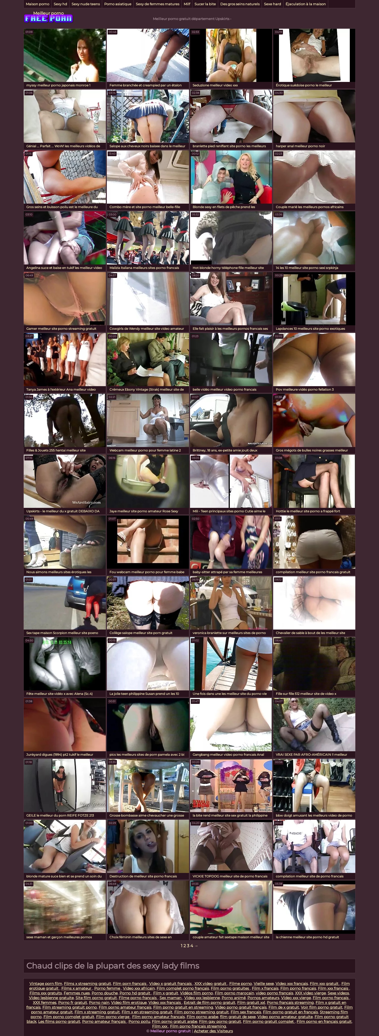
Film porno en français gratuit (324, 1021)
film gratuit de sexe (238, 1016)
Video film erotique (129, 1002)
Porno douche (105, 993)
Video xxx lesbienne (202, 997)
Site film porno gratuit (96, 997)
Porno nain (99, 1002)
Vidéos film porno (196, 993)
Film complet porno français (183, 988)
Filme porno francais (138, 997)
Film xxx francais (333, 988)
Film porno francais (298, 988)
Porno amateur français (104, 1021)
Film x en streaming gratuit (147, 1012)
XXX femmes (44, 1002)
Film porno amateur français (125, 1007)
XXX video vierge (310, 993)
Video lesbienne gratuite (51, 997)
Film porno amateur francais (158, 1016)
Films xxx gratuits (45, 993)
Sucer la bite (205, 4)
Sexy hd (60, 4)
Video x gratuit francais (171, 983)
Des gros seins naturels (240, 4)
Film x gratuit (165, 993)
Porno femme (107, 988)
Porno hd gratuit (135, 993)
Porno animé (234, 997)
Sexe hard (272, 4)
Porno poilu (139, 1021)
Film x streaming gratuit (97, 1012)
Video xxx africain (139, 988)
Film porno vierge (113, 1016)
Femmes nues (77, 993)
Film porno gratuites (230, 988)
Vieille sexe (264, 983)
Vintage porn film (45, 983)
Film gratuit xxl (251, 1002)
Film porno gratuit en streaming (183, 1007)
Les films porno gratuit (59, 1021)
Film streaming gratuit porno (69, 1007)
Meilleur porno (48, 13)
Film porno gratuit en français (290, 1012)
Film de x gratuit (283, 1007)
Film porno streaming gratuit (201, 1012)
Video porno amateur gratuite (285, 1016)
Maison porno (37, 4)
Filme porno (240, 983)
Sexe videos (338, 993)
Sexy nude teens (86, 4)
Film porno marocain (234, 993)
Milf (187, 4)
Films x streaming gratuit (87, 983)
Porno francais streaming (290, 1002)
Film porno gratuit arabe (174, 1021)
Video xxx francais (292, 983)
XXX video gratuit (211, 983)
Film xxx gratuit (325, 983)
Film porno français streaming (198, 1026)
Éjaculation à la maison (306, 4)
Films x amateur (76, 988)
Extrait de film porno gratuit (209, 1002)
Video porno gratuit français (241, 1007)
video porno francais (274, 993)
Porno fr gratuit (72, 1002)
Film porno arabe (202, 1016)
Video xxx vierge (296, 997)
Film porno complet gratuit (68, 1016)
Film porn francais (130, 983)
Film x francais (265, 988)
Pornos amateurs (263, 997)
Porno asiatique (117, 4)
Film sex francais (246, 1012)
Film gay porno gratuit (220, 1021)
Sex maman (170, 997)
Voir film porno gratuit (321, 1007)
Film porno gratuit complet (269, 1021)
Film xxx (160, 1026)
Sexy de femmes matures (157, 4)
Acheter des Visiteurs (213, 1031)
